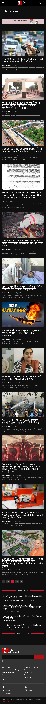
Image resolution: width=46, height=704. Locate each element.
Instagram (32, 687)
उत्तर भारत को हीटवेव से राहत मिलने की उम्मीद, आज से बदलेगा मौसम (22, 60)
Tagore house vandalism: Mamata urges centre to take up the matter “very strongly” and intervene (21, 195)
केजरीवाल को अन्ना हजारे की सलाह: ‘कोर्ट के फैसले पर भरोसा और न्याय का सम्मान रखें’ (22, 626)
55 (17, 581)
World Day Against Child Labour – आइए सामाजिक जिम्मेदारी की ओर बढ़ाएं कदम (22, 243)
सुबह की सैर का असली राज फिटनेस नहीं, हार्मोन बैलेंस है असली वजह (22, 617)
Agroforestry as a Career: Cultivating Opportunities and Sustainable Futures (22, 597)
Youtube (8, 693)
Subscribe (39, 657)
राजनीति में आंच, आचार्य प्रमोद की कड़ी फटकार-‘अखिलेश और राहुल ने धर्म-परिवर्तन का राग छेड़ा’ (22, 607)
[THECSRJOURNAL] (23, 3)
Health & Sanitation (9, 620)
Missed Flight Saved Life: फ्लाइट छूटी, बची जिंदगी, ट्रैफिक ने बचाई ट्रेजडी (22, 378)
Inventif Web (5, 701)
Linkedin (8, 690)
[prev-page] (3, 581)
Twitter (31, 690)
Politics (4, 201)
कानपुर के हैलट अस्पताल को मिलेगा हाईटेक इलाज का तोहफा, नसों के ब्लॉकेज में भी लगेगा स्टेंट (21, 105)
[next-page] (21, 581)
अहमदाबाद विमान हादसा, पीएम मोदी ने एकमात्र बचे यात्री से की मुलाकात (22, 288)
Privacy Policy (21, 661)
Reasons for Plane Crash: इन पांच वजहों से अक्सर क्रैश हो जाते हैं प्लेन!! (20, 421)
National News (6, 65)
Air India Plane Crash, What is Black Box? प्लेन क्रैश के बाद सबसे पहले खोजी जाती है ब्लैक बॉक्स (22, 515)
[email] (18, 657)
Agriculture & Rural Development (13, 600)
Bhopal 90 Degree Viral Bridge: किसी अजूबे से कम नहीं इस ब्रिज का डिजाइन (22, 150)
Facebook (9, 687)
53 (8, 581)
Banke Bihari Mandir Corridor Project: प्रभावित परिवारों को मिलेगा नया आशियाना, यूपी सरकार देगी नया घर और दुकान (22, 562)
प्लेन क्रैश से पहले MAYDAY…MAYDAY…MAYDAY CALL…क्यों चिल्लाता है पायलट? (22, 333)
